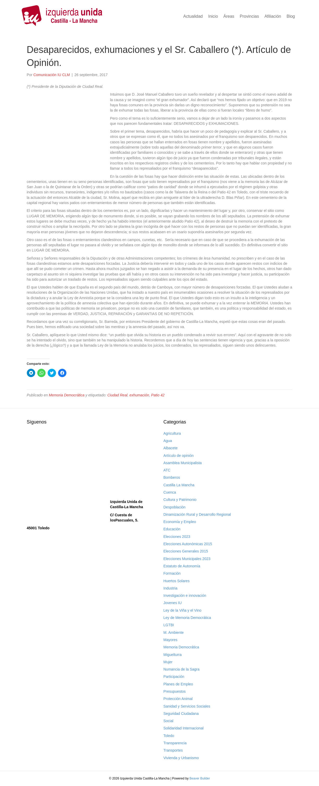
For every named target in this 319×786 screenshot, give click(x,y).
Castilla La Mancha (179, 485)
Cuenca (170, 492)
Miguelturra (173, 655)
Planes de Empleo (178, 684)
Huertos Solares (177, 581)
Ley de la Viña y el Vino (183, 610)
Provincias (249, 16)
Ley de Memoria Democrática (187, 618)
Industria (171, 588)
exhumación (139, 395)
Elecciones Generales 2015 (186, 551)
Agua (168, 441)
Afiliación (272, 16)
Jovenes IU (173, 603)
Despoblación (175, 507)
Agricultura (172, 433)
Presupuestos (175, 691)
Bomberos (172, 477)
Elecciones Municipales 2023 (187, 559)
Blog (290, 16)
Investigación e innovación (185, 595)
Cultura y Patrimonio (180, 500)
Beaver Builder (200, 778)
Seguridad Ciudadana (181, 713)
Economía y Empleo (180, 522)
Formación (172, 573)
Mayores (171, 640)
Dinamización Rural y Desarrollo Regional (197, 514)
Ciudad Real (117, 395)
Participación (174, 676)
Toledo (169, 736)
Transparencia (175, 743)
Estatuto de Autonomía (182, 566)
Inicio (213, 16)
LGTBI (169, 625)
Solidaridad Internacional (184, 728)
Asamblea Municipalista (183, 463)
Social (168, 721)
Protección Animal (178, 699)
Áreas (228, 16)
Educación (172, 529)
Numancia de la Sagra (182, 669)
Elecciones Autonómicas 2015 (188, 544)
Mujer (168, 662)
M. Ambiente (174, 632)
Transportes (173, 750)
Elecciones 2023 (177, 537)
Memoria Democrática (66, 395)
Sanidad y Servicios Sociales (187, 706)
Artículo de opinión (179, 455)
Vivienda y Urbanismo (181, 758)
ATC (167, 470)
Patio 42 (157, 395)
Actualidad (193, 16)
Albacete (171, 448)
